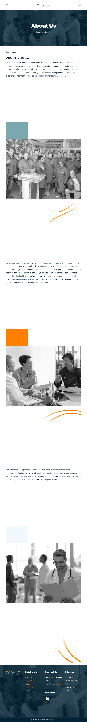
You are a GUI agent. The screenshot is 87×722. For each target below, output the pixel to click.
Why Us (28, 680)
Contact (29, 687)
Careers (28, 690)
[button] (80, 5)
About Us (29, 677)
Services (28, 684)
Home (38, 32)
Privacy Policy (52, 720)
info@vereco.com (53, 684)
